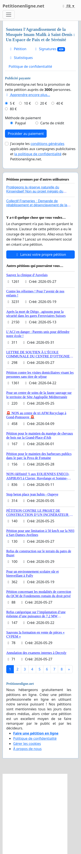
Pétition (17, 49)
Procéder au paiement (26, 133)
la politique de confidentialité (37, 154)
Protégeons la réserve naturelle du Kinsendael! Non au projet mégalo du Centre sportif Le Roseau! (34, 191)
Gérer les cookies (27, 743)
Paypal (20, 123)
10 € (27, 103)
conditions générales (47, 143)
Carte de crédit (52, 123)
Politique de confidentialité (30, 66)
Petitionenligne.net (23, 6)
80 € (13, 109)
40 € (59, 103)
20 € (43, 103)
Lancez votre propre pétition (40, 254)
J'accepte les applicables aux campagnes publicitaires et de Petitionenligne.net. (42, 151)
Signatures (49, 49)
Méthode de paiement (23, 118)
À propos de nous (27, 748)
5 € (12, 103)
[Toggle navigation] (9, 14)
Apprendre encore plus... (27, 94)
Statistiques (21, 57)
